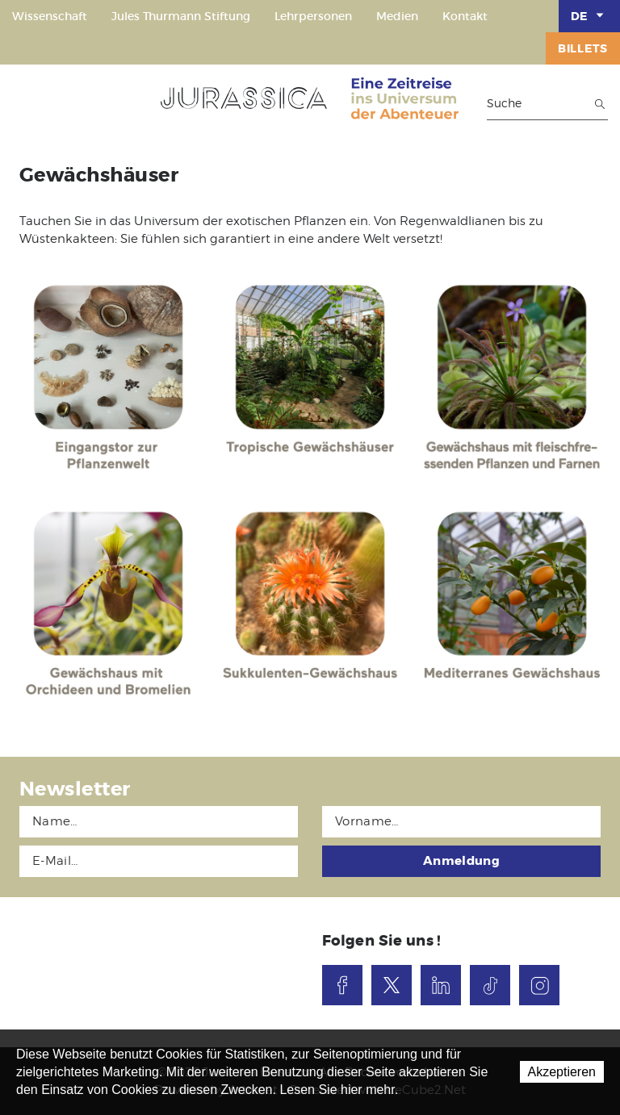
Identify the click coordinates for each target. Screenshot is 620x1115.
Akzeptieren (562, 1072)
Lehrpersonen (313, 16)
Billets (583, 48)
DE (589, 15)
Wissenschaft (49, 16)
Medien (397, 16)
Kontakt (465, 16)
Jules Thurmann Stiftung (180, 16)
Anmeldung (461, 861)
